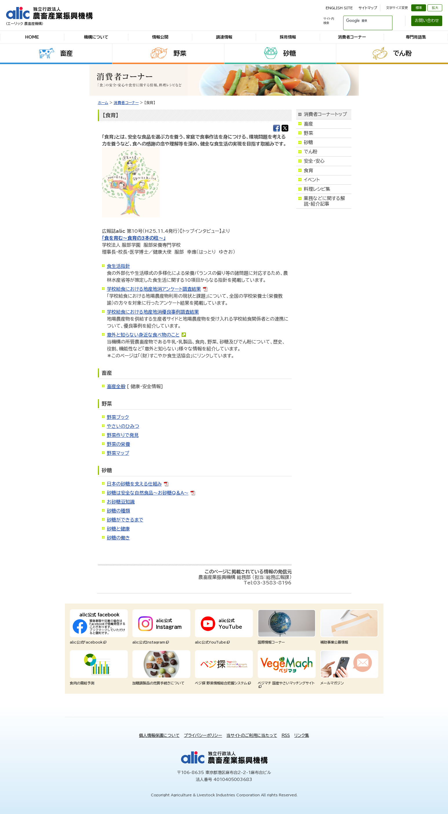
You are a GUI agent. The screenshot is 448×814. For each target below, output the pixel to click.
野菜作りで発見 (123, 435)
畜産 (66, 53)
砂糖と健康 (118, 528)
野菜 (179, 53)
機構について (96, 37)
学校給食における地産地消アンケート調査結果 (154, 289)
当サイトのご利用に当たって (251, 735)
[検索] (361, 20)
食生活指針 (118, 266)
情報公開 (160, 37)
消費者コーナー (352, 37)
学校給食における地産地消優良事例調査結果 (153, 312)
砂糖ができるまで (125, 519)
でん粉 (402, 53)
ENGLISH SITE (339, 8)
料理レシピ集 (317, 189)
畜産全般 (116, 386)
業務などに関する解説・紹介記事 (324, 201)
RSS (285, 735)
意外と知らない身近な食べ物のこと (143, 334)
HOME (32, 37)
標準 (419, 7)
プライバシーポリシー (203, 735)
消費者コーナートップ (325, 114)
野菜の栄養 (118, 444)
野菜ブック (118, 417)
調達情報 (224, 37)
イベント (312, 179)
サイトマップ (368, 8)
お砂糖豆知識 (121, 501)
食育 (308, 170)
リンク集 (301, 735)
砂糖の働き (118, 537)
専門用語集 (416, 37)
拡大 (435, 7)
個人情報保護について (159, 735)
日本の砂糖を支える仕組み (134, 484)
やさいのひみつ (123, 426)
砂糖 (289, 53)
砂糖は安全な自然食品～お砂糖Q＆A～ (148, 492)
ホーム (103, 103)
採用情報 (288, 37)
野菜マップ (118, 453)
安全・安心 (314, 161)
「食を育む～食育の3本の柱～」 (134, 238)
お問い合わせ (427, 21)
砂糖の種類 (118, 510)
